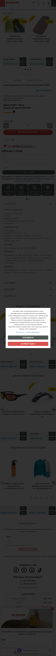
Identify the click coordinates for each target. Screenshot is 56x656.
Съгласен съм (28, 344)
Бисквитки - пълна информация (28, 332)
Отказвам (28, 337)
